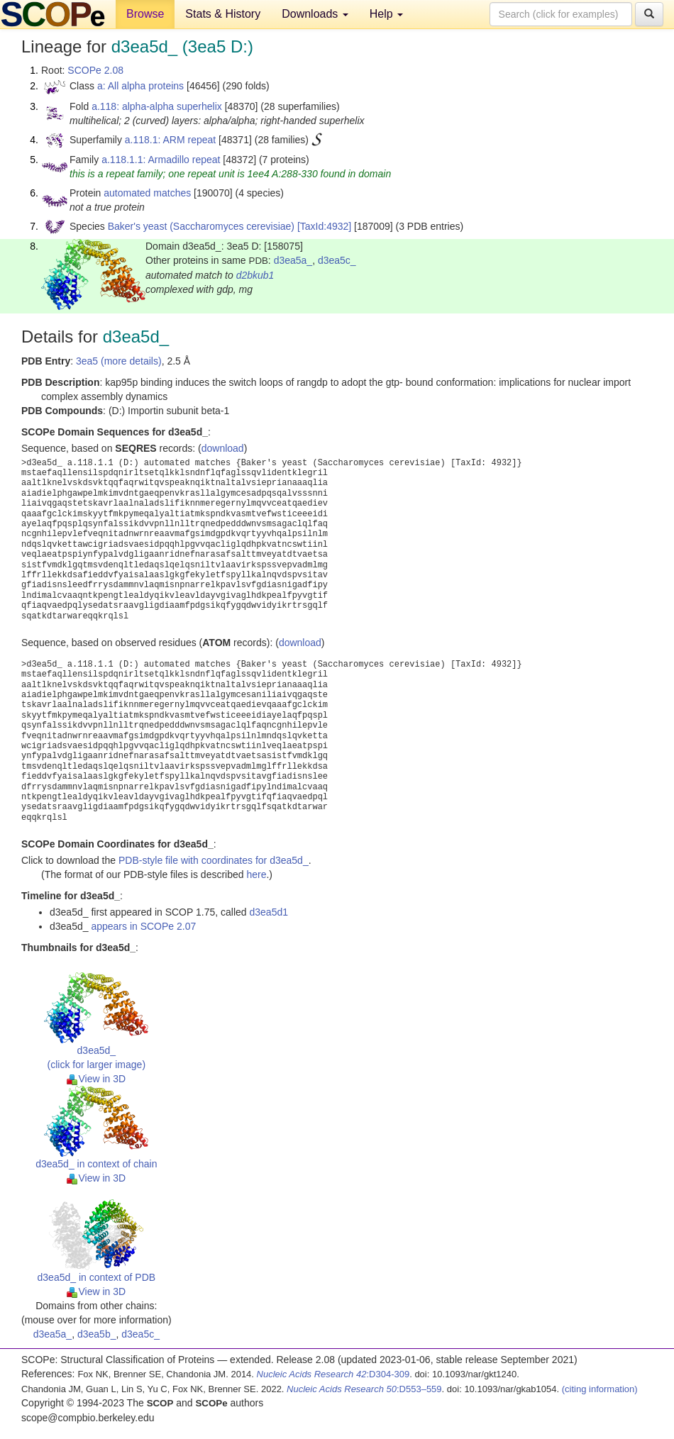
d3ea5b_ (96, 1334)
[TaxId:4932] (324, 226)
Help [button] (386, 14)
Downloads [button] (315, 14)
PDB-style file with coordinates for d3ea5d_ (213, 860)
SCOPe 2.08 (95, 70)
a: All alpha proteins (140, 85)
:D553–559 (364, 1389)
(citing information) (600, 1389)
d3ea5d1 (268, 912)
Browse (145, 14)
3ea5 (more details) (119, 361)
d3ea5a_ (293, 260)
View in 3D (96, 1078)
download (222, 448)
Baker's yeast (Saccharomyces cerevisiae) (201, 226)
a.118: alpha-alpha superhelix (157, 106)
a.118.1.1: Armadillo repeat (160, 159)
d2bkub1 (255, 275)
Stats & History (222, 14)
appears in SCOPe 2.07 (143, 926)
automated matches (147, 193)
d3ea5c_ (337, 260)
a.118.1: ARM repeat (170, 139)
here (256, 874)
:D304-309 (333, 1374)
